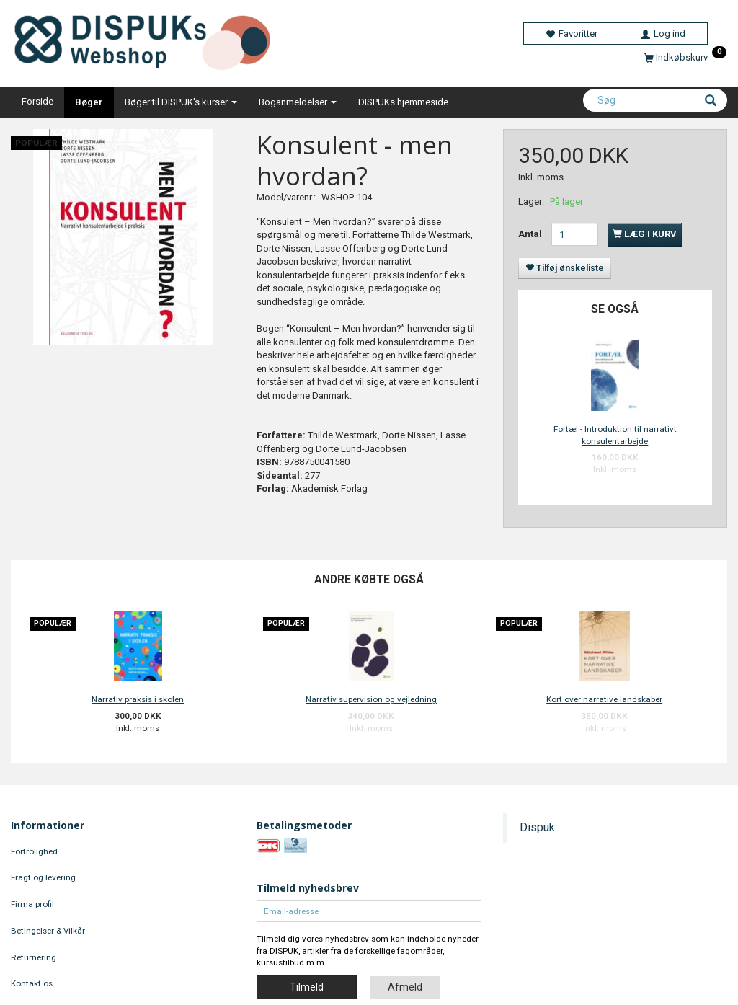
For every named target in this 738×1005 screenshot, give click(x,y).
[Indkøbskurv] (685, 57)
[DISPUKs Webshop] (148, 39)
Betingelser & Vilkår (48, 931)
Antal (531, 234)
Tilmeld (307, 987)
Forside (37, 101)
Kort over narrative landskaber (604, 699)
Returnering (33, 957)
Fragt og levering (43, 877)
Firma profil (32, 904)
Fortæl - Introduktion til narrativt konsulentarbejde (615, 435)
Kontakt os (32, 983)
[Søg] (710, 102)
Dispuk (537, 827)
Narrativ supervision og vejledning (371, 699)
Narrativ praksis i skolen (138, 699)
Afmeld (405, 987)
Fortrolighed (34, 851)
